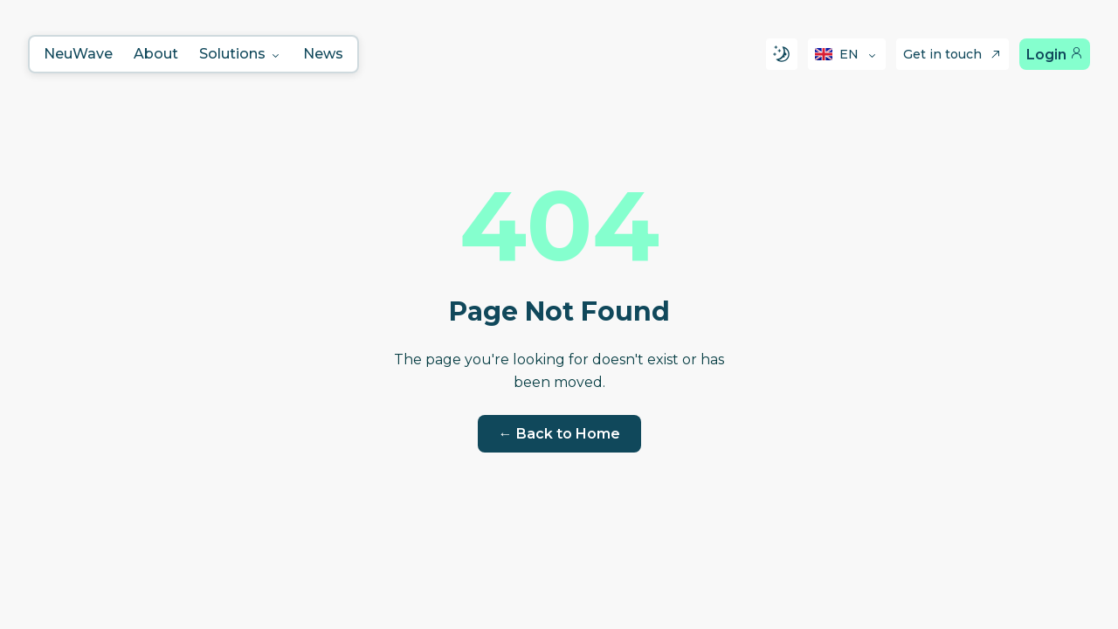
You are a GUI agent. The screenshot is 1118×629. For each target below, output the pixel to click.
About (156, 53)
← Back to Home (559, 433)
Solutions (240, 53)
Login (1054, 54)
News (323, 53)
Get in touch (952, 54)
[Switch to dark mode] (781, 54)
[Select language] (847, 54)
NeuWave (78, 53)
